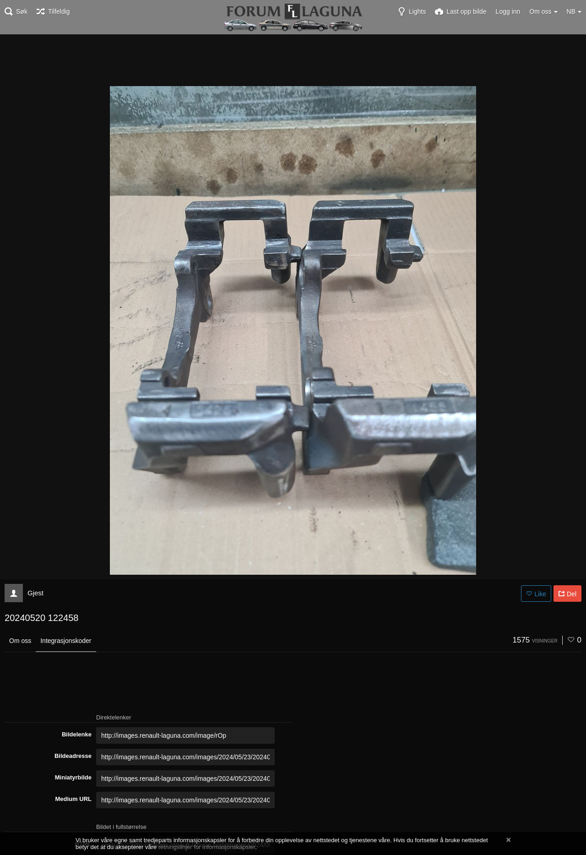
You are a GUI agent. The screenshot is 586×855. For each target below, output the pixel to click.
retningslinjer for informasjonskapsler (206, 847)
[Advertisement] (293, 59)
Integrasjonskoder (65, 640)
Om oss (20, 640)
